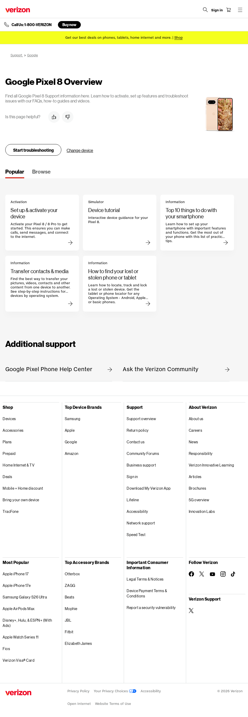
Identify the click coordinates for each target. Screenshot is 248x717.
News (193, 442)
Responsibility (201, 453)
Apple (70, 430)
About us (196, 418)
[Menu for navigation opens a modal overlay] (240, 10)
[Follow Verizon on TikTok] (233, 574)
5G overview (199, 500)
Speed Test (136, 534)
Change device (80, 150)
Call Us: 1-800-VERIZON (32, 25)
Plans (7, 442)
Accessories (13, 430)
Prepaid (9, 453)
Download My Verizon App (149, 488)
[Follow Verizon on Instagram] (223, 574)
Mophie (71, 608)
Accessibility (137, 511)
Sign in (132, 476)
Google (71, 442)
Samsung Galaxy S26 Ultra (25, 597)
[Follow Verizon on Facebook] (191, 574)
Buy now (69, 24)
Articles (195, 476)
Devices (9, 418)
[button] (54, 117)
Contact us (136, 442)
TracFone (10, 511)
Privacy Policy (78, 691)
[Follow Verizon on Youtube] (212, 574)
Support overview (141, 418)
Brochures (197, 488)
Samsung (73, 418)
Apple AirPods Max (19, 608)
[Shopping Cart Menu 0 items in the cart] (228, 10)
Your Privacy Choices (115, 691)
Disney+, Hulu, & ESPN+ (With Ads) (27, 623)
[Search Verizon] (205, 10)
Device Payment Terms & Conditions (147, 593)
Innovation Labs (202, 511)
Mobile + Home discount (23, 488)
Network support (141, 523)
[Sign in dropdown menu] (217, 10)
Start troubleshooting (33, 150)
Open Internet (79, 704)
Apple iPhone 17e (17, 585)
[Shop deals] (178, 38)
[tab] (14, 173)
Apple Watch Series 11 (21, 637)
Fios (6, 648)
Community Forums (143, 453)
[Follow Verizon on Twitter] (202, 574)
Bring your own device (21, 500)
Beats (70, 597)
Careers (195, 430)
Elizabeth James (78, 643)
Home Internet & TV (18, 465)
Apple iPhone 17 (16, 574)
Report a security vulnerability (151, 607)
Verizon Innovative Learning (211, 465)
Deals (7, 476)
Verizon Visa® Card (18, 660)
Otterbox (72, 574)
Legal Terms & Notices (145, 579)
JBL (68, 620)
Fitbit (69, 632)
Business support (141, 465)
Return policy (138, 430)
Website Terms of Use (113, 704)
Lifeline (133, 500)
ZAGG (70, 585)
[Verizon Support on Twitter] (191, 610)
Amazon (71, 453)
